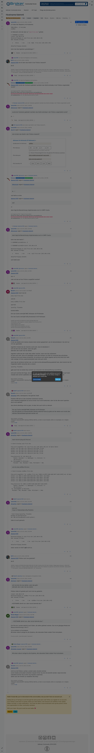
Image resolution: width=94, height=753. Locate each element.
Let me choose (37, 379)
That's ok (58, 379)
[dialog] (47, 376)
